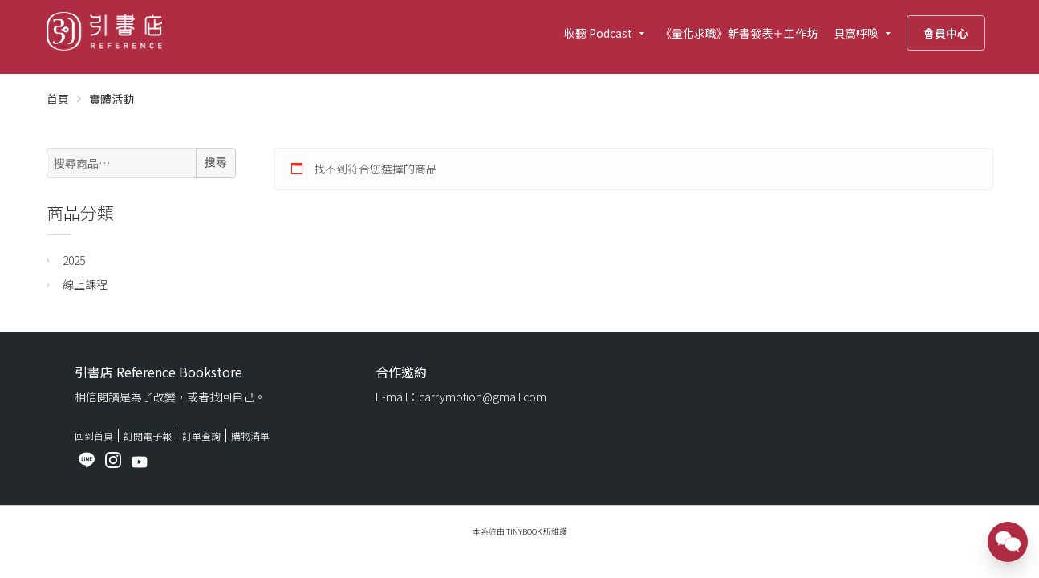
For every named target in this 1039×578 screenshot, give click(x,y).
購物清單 (250, 435)
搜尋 (216, 162)
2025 (74, 260)
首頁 (58, 99)
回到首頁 (94, 435)
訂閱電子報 (148, 435)
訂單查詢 (201, 435)
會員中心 (945, 33)
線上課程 (85, 284)
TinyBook (524, 531)
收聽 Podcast (598, 33)
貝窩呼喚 (856, 33)
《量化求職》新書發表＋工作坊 (739, 33)
